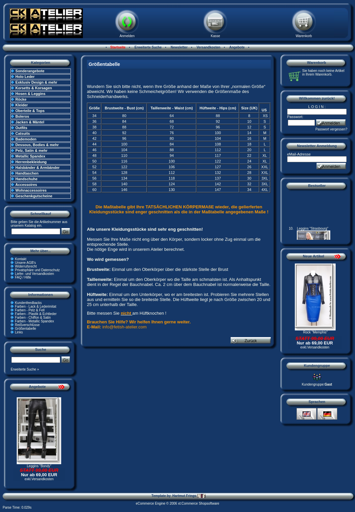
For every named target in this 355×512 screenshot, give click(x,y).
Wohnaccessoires (30, 190)
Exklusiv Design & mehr (36, 82)
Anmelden (127, 36)
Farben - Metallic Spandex (34, 321)
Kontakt (20, 259)
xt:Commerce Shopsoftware (198, 503)
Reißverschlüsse (27, 325)
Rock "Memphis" (315, 332)
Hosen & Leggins (30, 94)
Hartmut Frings (188, 496)
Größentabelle (25, 328)
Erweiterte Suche (148, 47)
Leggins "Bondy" (39, 466)
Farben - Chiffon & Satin (33, 317)
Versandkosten (208, 47)
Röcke (20, 99)
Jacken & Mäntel (29, 122)
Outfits (21, 128)
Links (19, 332)
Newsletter (179, 47)
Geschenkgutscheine (33, 196)
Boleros (22, 116)
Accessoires (26, 185)
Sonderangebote (29, 71)
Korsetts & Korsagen (33, 88)
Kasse (215, 36)
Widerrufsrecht (26, 266)
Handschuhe (26, 179)
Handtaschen (26, 173)
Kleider (21, 105)
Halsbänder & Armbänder (37, 168)
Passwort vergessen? (331, 129)
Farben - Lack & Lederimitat (35, 306)
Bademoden (25, 139)
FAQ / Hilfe (23, 277)
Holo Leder (24, 77)
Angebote (236, 47)
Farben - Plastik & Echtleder (36, 314)
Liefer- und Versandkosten (34, 274)
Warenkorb (304, 36)
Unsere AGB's (25, 263)
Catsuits (22, 133)
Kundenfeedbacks (28, 303)
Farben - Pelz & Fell (29, 310)
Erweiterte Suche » (25, 369)
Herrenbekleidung (31, 162)
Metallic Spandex (30, 156)
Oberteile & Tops (29, 111)
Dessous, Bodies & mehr (37, 145)
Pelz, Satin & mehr (31, 150)
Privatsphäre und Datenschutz (37, 270)
